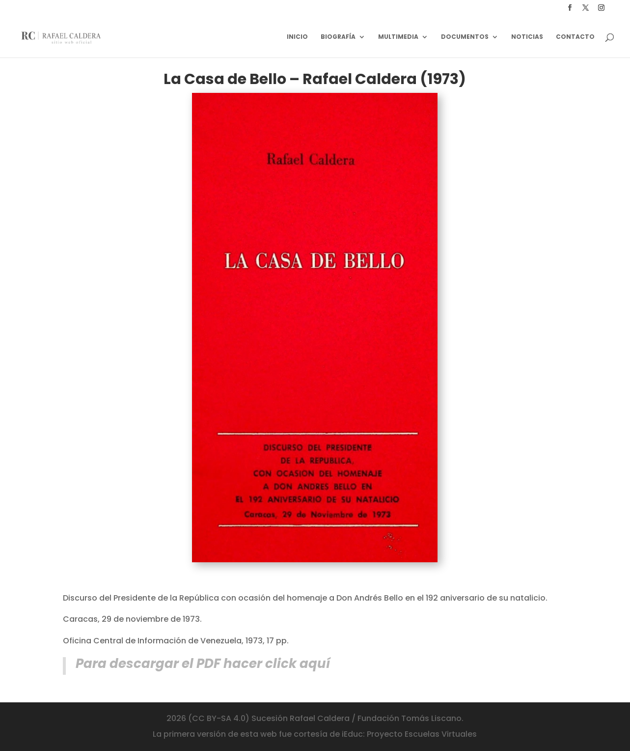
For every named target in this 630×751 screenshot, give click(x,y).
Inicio (297, 37)
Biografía (338, 37)
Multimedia (398, 37)
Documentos (465, 37)
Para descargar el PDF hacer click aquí (203, 663)
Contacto (575, 37)
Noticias (527, 37)
